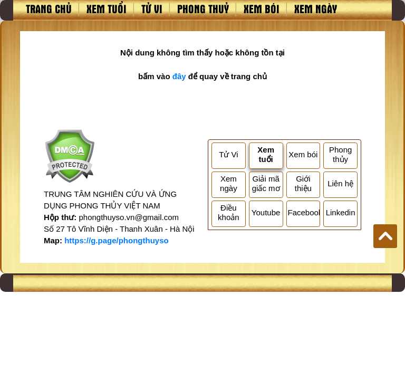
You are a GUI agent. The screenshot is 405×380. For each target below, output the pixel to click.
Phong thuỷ (203, 8)
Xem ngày (315, 8)
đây (179, 76)
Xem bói (261, 8)
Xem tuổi (106, 8)
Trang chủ (49, 8)
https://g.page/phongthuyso (116, 240)
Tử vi (151, 8)
